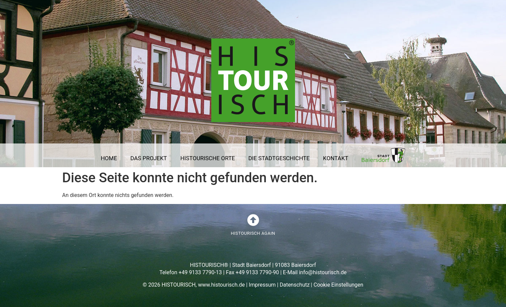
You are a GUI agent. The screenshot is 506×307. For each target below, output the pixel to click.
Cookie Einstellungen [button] (338, 285)
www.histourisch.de (221, 285)
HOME (109, 158)
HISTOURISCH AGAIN (253, 233)
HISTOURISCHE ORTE (207, 158)
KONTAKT (335, 158)
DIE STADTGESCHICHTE (279, 158)
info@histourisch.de (323, 272)
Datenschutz (294, 285)
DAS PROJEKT (148, 158)
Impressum (262, 285)
